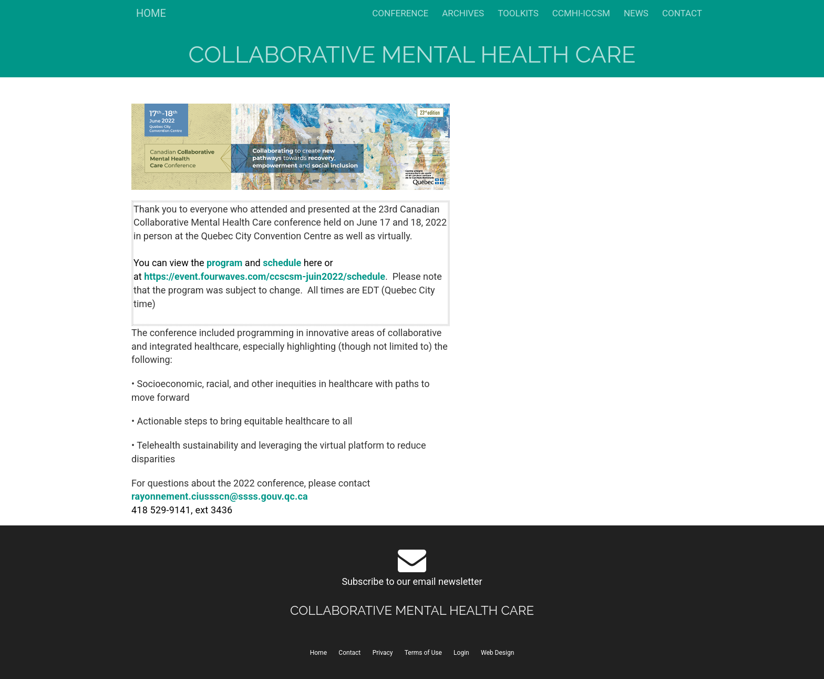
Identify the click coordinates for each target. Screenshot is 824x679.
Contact (349, 652)
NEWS (636, 13)
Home (318, 652)
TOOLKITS (518, 13)
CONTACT (682, 13)
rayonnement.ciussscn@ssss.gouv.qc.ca (219, 496)
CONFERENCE (400, 13)
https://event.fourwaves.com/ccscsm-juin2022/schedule (264, 276)
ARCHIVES (463, 13)
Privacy (383, 652)
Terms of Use (423, 652)
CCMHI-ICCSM (581, 13)
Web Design (497, 652)
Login (461, 652)
